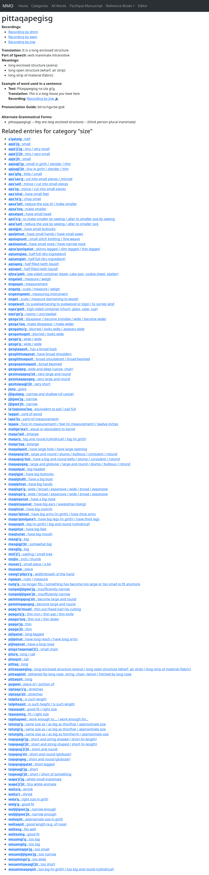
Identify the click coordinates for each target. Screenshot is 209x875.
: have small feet (28, 194)
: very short (29, 384)
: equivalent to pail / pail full (42, 409)
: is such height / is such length (41, 704)
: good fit (21, 804)
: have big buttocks (31, 474)
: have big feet (27, 529)
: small (19, 144)
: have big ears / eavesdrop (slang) (47, 504)
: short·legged (31, 764)
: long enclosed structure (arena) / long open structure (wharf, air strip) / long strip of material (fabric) (99, 669)
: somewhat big (30, 544)
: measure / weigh (29, 279)
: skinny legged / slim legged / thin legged (54, 249)
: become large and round (42, 599)
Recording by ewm (22, 37)
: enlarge (23, 434)
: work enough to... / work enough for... (48, 719)
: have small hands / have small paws (45, 234)
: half (19, 139)
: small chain (33, 649)
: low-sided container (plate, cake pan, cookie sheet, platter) (63, 274)
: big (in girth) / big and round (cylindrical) (49, 524)
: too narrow (32, 854)
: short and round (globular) (39, 754)
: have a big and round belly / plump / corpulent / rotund (64, 459)
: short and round (32, 749)
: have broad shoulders (39, 354)
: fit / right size (28, 714)
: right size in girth (28, 799)
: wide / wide (25, 339)
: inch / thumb (24, 559)
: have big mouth (30, 534)
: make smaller (27, 209)
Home (23, 6)
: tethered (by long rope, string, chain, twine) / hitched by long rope (69, 674)
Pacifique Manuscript (86, 6)
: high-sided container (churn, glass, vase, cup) (53, 309)
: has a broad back (32, 349)
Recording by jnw (21, 42)
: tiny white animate (32, 784)
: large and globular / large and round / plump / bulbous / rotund (69, 464)
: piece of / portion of (31, 684)
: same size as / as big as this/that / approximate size (57, 724)
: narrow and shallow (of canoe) (41, 394)
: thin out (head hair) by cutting (44, 609)
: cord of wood (25, 414)
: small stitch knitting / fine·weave (44, 239)
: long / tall (21, 654)
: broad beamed (35, 364)
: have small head (29, 214)
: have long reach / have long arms (43, 639)
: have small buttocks (32, 229)
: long (18, 664)
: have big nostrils (30, 509)
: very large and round (39, 374)
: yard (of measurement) (33, 419)
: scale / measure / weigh (34, 289)
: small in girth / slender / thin (39, 164)
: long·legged (26, 634)
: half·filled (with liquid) (33, 264)
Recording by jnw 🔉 (43, 98)
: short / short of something (39, 774)
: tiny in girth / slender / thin (38, 169)
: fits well (22, 829)
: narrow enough (32, 809)
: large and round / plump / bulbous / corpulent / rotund (62, 454)
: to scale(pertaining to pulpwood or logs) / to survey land (61, 304)
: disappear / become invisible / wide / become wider (57, 319)
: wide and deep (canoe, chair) (40, 369)
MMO (8, 6)
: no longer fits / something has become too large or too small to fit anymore (74, 584)
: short (23, 769)
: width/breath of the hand (41, 574)
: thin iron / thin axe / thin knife (41, 614)
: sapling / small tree (30, 554)
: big (18, 539)
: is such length (27, 699)
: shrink (20, 789)
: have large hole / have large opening (47, 449)
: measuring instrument (38, 294)
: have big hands (30, 484)
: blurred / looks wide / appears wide (46, 329)
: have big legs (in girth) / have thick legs (53, 519)
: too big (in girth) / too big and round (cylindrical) (61, 869)
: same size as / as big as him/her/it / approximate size (58, 734)
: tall (18, 659)
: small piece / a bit (29, 564)
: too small (28, 849)
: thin (20, 624)
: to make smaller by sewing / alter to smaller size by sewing (61, 219)
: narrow (22, 399)
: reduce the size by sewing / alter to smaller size (53, 224)
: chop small (24, 199)
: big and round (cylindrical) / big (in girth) (47, 439)
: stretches (25, 689)
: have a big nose (31, 499)
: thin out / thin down (33, 619)
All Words (58, 6)
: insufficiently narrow (39, 589)
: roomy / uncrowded (32, 314)
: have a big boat (30, 479)
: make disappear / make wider (41, 324)
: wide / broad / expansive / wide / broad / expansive (58, 489)
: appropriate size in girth (35, 819)
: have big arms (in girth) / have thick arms (52, 514)
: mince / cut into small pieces (38, 184)
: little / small (25, 174)
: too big (24, 839)
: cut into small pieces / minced (40, 179)
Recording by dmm (23, 32)
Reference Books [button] (119, 6)
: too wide (27, 859)
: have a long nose (31, 644)
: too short (31, 864)
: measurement (28, 284)
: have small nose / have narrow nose (46, 244)
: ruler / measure (28, 579)
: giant (17, 389)
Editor (143, 6)
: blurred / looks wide (36, 334)
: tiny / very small (29, 149)
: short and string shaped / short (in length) (52, 739)
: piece (20, 569)
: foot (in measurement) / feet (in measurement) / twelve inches (63, 424)
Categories (39, 6)
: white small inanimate (34, 779)
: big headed (26, 469)
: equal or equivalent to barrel (41, 429)
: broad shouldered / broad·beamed (49, 359)
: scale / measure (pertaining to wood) (43, 299)
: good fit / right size (32, 709)
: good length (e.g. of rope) (37, 824)
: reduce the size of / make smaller (42, 204)
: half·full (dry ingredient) (37, 254)
